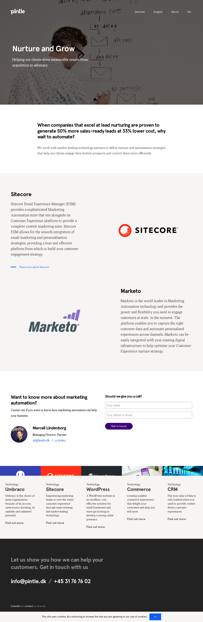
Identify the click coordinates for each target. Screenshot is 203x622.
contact (28, 606)
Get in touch (119, 426)
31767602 (60, 440)
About (175, 11)
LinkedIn (15, 606)
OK (155, 617)
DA (189, 11)
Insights (158, 11)
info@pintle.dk (28, 581)
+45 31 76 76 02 (72, 581)
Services (140, 11)
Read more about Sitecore (34, 267)
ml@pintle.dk (41, 440)
